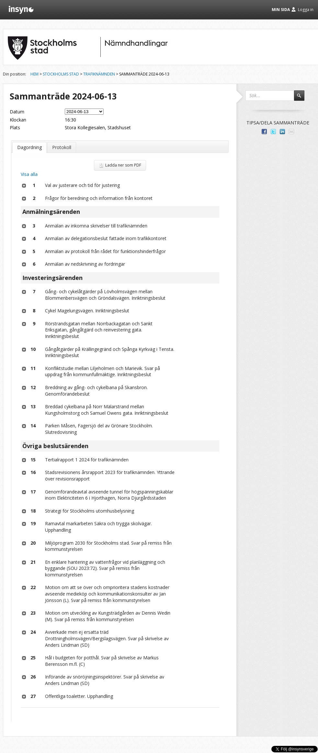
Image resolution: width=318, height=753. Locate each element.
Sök (302, 98)
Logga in (305, 9)
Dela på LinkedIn (282, 131)
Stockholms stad (61, 74)
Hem (34, 74)
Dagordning (29, 147)
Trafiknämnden (99, 74)
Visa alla (29, 174)
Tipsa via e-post (291, 131)
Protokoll (61, 147)
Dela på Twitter (273, 131)
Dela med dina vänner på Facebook (264, 131)
